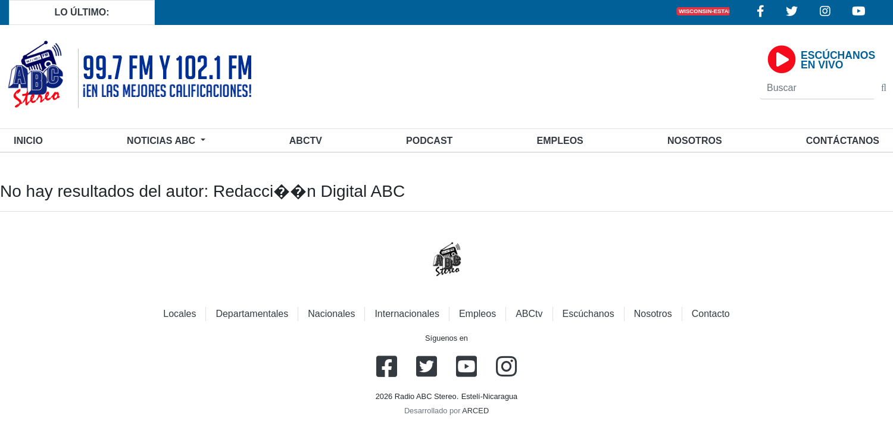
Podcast (429, 141)
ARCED (475, 410)
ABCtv (305, 141)
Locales (179, 314)
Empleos (477, 314)
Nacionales (331, 314)
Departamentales (252, 314)
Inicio (31, 139)
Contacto (711, 314)
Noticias (162, 141)
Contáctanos (842, 141)
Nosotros (694, 141)
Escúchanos (588, 314)
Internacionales (406, 314)
